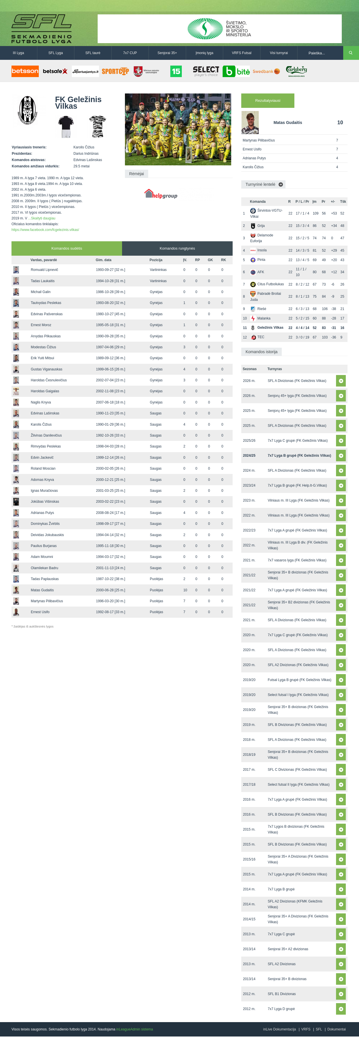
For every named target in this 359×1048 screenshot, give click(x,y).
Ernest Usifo (40, 612)
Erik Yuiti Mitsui (42, 358)
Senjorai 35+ (167, 53)
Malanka (260, 318)
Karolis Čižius (41, 424)
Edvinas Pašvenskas (47, 314)
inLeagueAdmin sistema (134, 1029)
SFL (319, 1029)
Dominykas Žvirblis (45, 524)
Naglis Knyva (41, 402)
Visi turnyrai (279, 53)
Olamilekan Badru (44, 568)
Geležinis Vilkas (266, 328)
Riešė (258, 309)
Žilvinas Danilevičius (46, 435)
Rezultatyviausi (267, 100)
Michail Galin (41, 292)
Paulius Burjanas (44, 546)
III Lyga (18, 53)
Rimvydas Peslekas (46, 446)
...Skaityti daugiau (41, 218)
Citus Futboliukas (267, 284)
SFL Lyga (56, 53)
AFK (257, 272)
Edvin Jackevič (42, 458)
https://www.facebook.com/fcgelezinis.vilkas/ (45, 230)
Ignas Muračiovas (44, 491)
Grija (257, 226)
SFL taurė (92, 53)
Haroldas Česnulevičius (49, 380)
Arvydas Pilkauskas (46, 336)
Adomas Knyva (42, 480)
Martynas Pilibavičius (47, 601)
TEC (257, 337)
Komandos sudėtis (66, 248)
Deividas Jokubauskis (47, 535)
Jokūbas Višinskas (45, 502)
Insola (258, 250)
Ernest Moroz (41, 325)
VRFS (305, 1029)
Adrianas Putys (42, 513)
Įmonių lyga (204, 53)
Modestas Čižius (43, 347)
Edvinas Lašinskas (45, 413)
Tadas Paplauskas (45, 579)
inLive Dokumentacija (279, 1029)
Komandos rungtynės (177, 248)
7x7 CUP (130, 53)
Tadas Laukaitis (43, 281)
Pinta (257, 260)
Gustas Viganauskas (46, 369)
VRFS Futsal (241, 53)
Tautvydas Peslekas (46, 303)
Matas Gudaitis (42, 590)
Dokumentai (336, 1029)
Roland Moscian (43, 468)
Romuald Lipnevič (44, 270)
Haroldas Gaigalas (45, 391)
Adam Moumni (42, 557)
